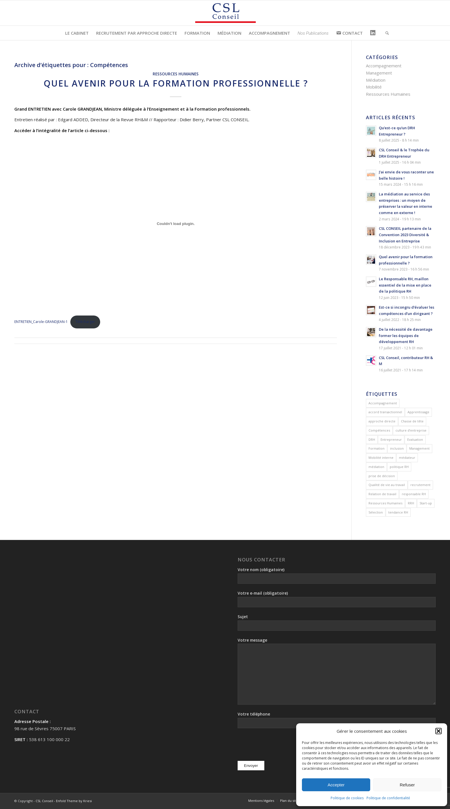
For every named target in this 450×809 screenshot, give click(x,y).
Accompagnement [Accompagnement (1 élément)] (382, 403)
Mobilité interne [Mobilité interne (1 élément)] (380, 457)
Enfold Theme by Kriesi (74, 801)
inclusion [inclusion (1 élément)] (397, 448)
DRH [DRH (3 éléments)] (371, 439)
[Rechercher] (385, 33)
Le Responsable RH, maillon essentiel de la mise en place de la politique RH (405, 285)
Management (379, 73)
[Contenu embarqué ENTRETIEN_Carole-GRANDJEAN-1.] (175, 224)
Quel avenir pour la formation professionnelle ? (176, 83)
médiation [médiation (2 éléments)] (376, 467)
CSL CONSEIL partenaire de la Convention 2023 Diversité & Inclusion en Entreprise (405, 234)
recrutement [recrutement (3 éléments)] (420, 485)
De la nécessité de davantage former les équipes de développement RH (405, 335)
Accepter (335, 784)
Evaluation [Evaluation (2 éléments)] (415, 439)
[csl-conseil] (225, 13)
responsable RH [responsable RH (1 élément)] (414, 494)
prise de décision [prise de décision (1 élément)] (381, 476)
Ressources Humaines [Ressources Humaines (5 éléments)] (385, 503)
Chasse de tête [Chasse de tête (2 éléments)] (412, 421)
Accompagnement (383, 65)
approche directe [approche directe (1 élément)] (381, 421)
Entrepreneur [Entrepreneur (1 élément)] (391, 439)
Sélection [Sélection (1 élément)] (375, 512)
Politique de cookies (347, 798)
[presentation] (281, 745)
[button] (438, 731)
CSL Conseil (44, 801)
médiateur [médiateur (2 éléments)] (407, 457)
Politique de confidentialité (388, 798)
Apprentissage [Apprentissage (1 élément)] (418, 412)
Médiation (375, 80)
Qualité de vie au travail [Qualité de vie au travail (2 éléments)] (386, 485)
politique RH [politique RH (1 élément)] (399, 467)
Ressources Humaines (176, 74)
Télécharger (85, 321)
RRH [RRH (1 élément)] (411, 503)
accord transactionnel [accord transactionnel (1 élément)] (385, 412)
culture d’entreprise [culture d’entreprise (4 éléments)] (410, 430)
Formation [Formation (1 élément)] (376, 448)
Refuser (407, 784)
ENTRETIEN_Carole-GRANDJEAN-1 (41, 321)
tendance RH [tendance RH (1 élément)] (398, 512)
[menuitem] (76, 33)
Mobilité (374, 87)
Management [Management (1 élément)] (419, 448)
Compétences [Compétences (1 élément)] (379, 430)
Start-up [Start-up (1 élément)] (426, 503)
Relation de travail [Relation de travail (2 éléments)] (382, 494)
